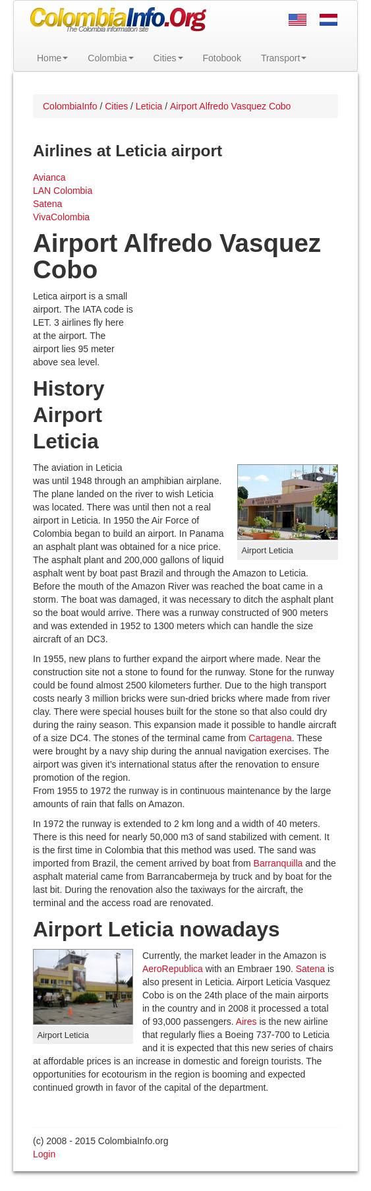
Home (52, 58)
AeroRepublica (172, 968)
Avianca (49, 177)
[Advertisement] (236, 375)
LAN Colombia (62, 190)
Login (44, 1154)
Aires (246, 1021)
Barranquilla (278, 863)
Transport (283, 58)
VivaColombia (61, 217)
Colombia (110, 58)
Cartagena (269, 738)
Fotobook (222, 58)
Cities (168, 58)
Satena (47, 203)
